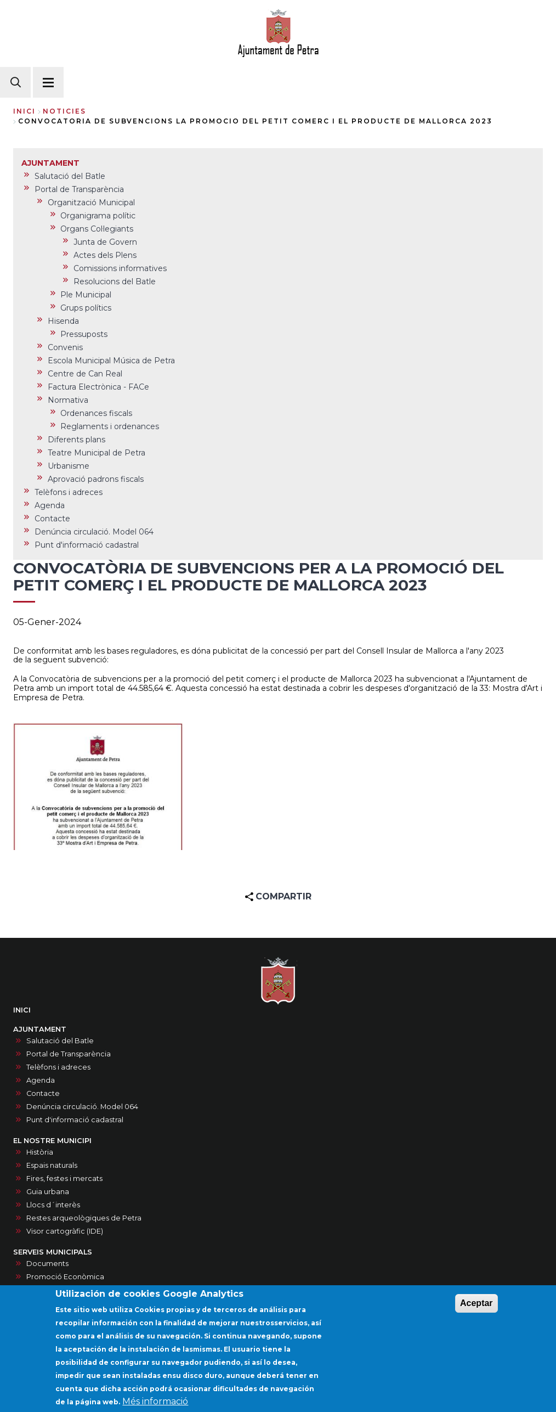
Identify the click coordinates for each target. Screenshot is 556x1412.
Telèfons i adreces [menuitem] (69, 492)
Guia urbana (47, 1192)
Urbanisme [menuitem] (68, 466)
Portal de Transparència (68, 1054)
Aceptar (476, 1309)
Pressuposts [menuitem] (83, 334)
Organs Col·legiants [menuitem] (96, 229)
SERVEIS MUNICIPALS (52, 1252)
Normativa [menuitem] (68, 400)
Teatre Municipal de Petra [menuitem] (96, 453)
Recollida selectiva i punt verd (79, 1290)
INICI (22, 1010)
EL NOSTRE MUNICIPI (52, 1141)
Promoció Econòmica (65, 1277)
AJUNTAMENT (39, 1029)
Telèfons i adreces (58, 1067)
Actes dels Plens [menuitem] (105, 255)
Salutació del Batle (60, 1041)
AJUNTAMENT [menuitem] (50, 163)
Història (39, 1152)
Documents (47, 1263)
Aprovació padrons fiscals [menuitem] (96, 479)
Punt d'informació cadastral (74, 1120)
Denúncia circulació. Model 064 (82, 1106)
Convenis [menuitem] (65, 347)
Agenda (40, 1080)
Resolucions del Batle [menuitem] (114, 281)
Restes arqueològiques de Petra (83, 1218)
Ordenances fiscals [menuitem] (96, 413)
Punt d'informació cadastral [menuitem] (87, 545)
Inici (24, 111)
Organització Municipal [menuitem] (91, 202)
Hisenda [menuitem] (63, 321)
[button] (98, 786)
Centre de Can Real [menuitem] (85, 374)
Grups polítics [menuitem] (85, 308)
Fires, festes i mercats (64, 1178)
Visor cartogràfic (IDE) (64, 1231)
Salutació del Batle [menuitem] (70, 176)
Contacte (43, 1093)
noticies (64, 111)
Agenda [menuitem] (50, 505)
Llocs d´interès (53, 1205)
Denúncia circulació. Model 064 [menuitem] (94, 532)
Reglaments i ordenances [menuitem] (109, 426)
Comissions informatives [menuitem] (120, 268)
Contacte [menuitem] (52, 519)
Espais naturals (51, 1165)
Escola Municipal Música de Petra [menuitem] (111, 360)
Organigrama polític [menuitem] (97, 216)
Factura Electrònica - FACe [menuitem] (98, 387)
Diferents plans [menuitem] (76, 440)
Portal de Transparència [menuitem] (79, 189)
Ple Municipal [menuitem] (85, 295)
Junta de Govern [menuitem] (105, 242)
